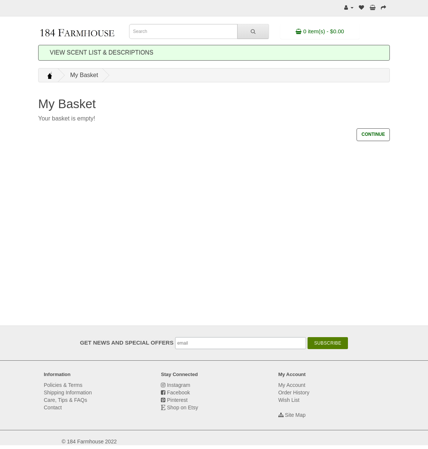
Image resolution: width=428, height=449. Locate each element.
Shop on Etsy (182, 407)
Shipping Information (68, 392)
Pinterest (177, 400)
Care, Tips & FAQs (65, 400)
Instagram (178, 385)
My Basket (84, 75)
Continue (373, 134)
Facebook (178, 392)
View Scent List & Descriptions (101, 52)
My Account (291, 385)
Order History (293, 392)
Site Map (295, 415)
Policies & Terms (63, 385)
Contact (53, 407)
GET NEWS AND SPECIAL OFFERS (127, 342)
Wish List (289, 400)
